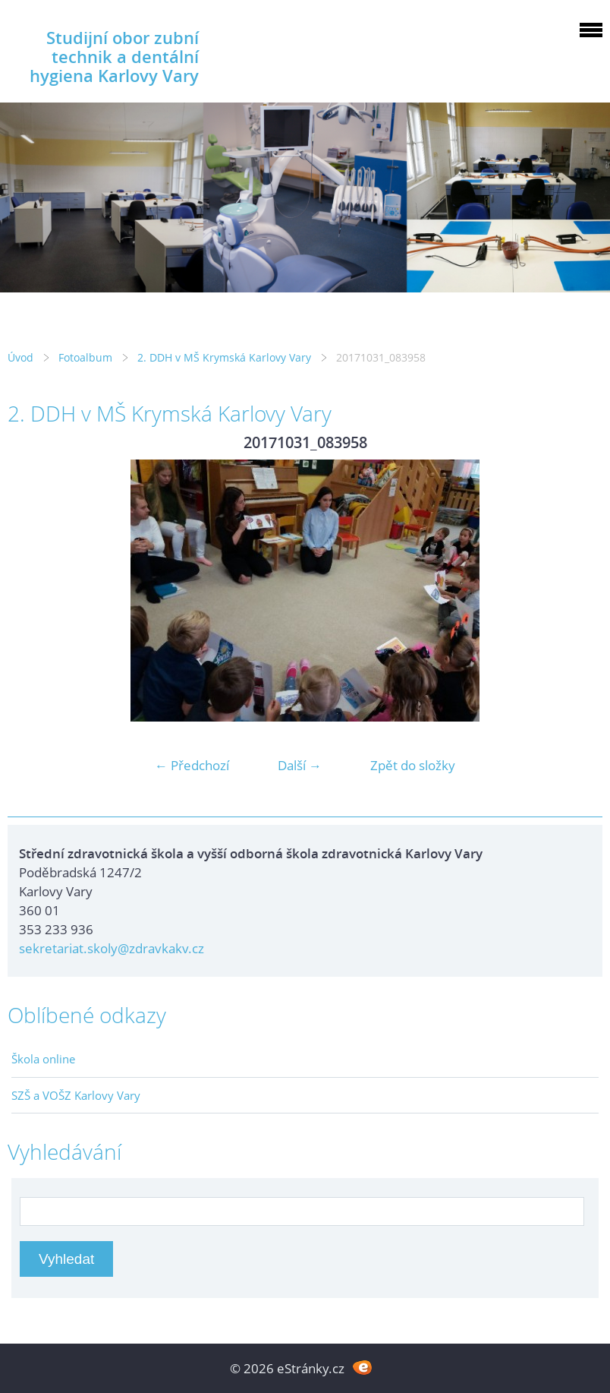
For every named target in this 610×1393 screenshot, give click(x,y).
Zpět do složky (412, 765)
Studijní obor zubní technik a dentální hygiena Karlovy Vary (114, 56)
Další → (300, 765)
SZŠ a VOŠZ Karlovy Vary (75, 1095)
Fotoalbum (85, 357)
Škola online (43, 1058)
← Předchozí (192, 765)
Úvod (20, 357)
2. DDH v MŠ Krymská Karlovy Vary (224, 357)
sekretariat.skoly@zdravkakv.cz (111, 948)
